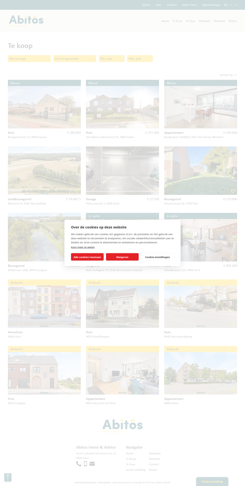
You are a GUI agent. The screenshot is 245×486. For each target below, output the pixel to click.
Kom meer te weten (83, 247)
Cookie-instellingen (157, 257)
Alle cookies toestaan (87, 257)
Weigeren (122, 257)
